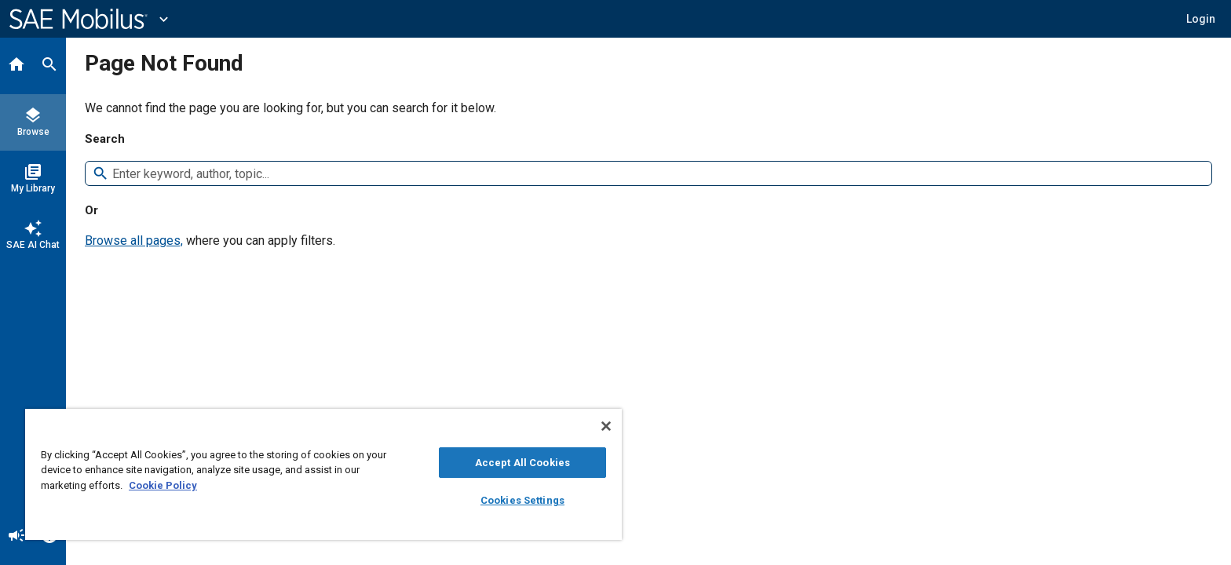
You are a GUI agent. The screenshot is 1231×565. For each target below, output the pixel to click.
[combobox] (655, 173)
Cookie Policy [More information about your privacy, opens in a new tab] (163, 485)
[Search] (49, 66)
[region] (323, 474)
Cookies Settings (522, 500)
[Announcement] (16, 536)
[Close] (606, 426)
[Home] (16, 66)
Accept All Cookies (522, 462)
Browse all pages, (134, 240)
